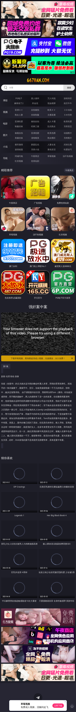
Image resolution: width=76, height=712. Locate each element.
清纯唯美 (35, 138)
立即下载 (58, 705)
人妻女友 (52, 144)
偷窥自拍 (19, 133)
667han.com (38, 80)
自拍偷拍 (35, 109)
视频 (5, 112)
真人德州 (35, 98)
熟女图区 (52, 138)
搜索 (69, 87)
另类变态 (68, 126)
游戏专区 (68, 98)
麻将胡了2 (18, 103)
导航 (5, 158)
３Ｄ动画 (68, 109)
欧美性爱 (68, 121)
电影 (5, 123)
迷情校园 (19, 149)
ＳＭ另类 (68, 114)
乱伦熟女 (52, 126)
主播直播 (52, 114)
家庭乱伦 (35, 144)
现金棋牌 (52, 103)
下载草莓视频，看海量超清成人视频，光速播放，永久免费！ (42, 358)
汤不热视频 (68, 156)
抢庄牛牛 (68, 103)
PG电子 (18, 98)
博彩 (5, 100)
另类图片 (68, 138)
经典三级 (35, 126)
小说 (5, 146)
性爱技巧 (68, 149)
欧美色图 (52, 133)
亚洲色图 (35, 133)
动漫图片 (68, 133)
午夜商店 (35, 156)
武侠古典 (68, 144)
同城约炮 (19, 156)
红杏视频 (19, 161)
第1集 (5, 366)
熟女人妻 (19, 114)
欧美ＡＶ (52, 109)
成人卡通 (52, 121)
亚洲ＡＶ (19, 109)
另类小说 (35, 149)
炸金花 (35, 103)
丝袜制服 (35, 114)
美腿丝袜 (19, 138)
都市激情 (19, 144)
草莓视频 (52, 156)
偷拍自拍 (35, 121)
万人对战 (52, 98)
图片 (5, 135)
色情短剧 (35, 161)
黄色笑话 (52, 149)
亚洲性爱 (19, 121)
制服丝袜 (19, 126)
